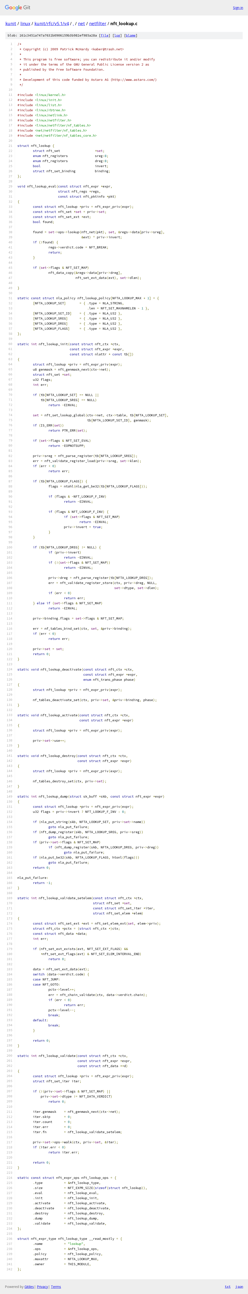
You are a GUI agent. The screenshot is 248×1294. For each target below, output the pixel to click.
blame (131, 35)
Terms (56, 1286)
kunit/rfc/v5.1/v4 (51, 23)
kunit (10, 23)
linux (25, 23)
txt (228, 1286)
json (239, 1286)
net (81, 23)
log (117, 35)
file (104, 35)
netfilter (97, 23)
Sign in (238, 7)
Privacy (42, 1286)
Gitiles (29, 1286)
